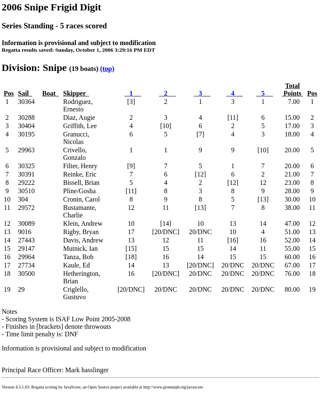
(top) (107, 69)
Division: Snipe (34, 67)
